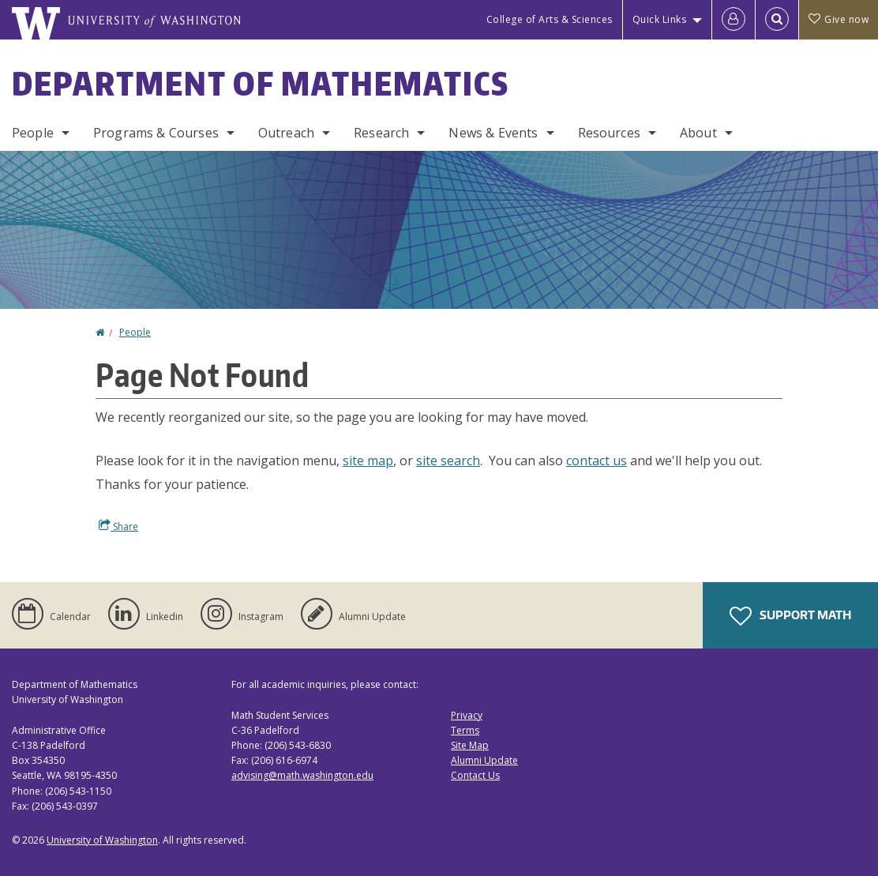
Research (381, 132)
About (698, 132)
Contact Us (475, 775)
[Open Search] (777, 19)
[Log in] (733, 19)
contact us (596, 460)
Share (118, 526)
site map (368, 460)
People (33, 132)
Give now (839, 19)
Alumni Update (484, 760)
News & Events (493, 132)
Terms (465, 730)
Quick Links (659, 19)
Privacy (466, 715)
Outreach (286, 132)
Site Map (470, 745)
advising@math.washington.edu (302, 775)
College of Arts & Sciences (549, 19)
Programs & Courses (156, 132)
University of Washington (102, 840)
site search (448, 460)
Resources (609, 132)
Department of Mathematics (260, 84)
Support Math (790, 616)
